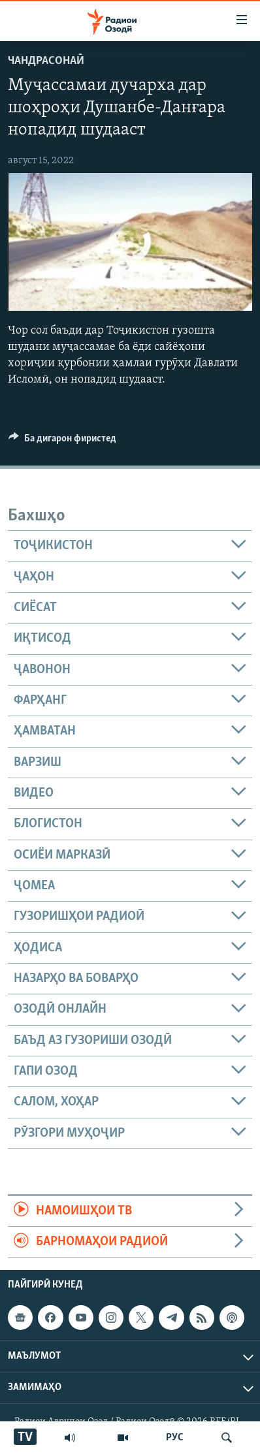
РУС (175, 1437)
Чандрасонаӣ (46, 61)
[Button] (62, 441)
